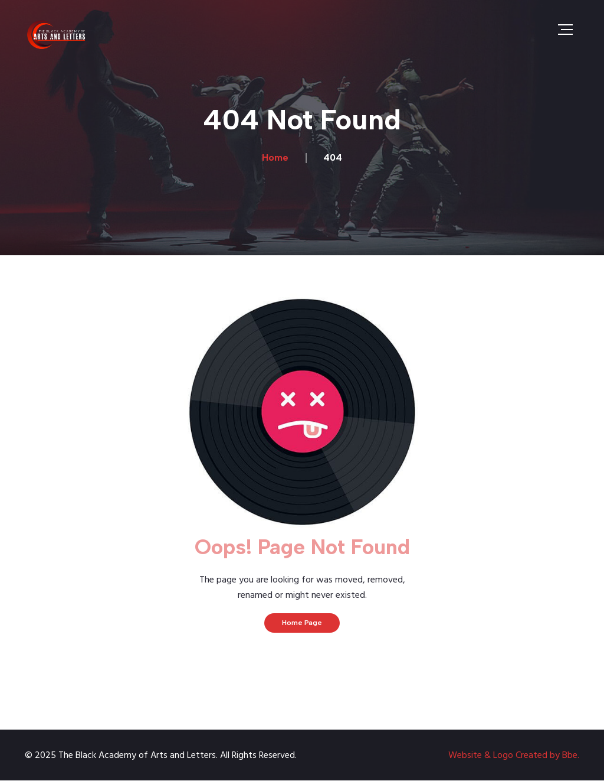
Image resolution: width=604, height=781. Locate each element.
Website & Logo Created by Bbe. (513, 755)
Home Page (302, 623)
